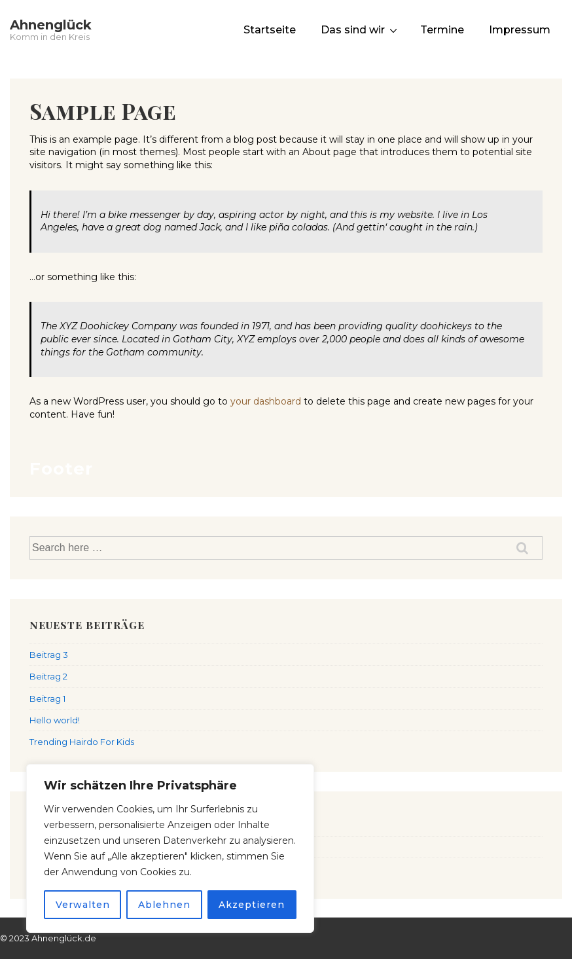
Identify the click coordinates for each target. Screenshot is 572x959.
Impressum (519, 30)
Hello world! (54, 720)
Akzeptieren (252, 905)
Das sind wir (361, 29)
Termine (442, 30)
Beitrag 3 (48, 654)
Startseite (269, 30)
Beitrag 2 (48, 676)
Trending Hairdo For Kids (81, 741)
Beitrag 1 (47, 698)
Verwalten (83, 905)
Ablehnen (164, 905)
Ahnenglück (51, 25)
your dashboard (265, 401)
